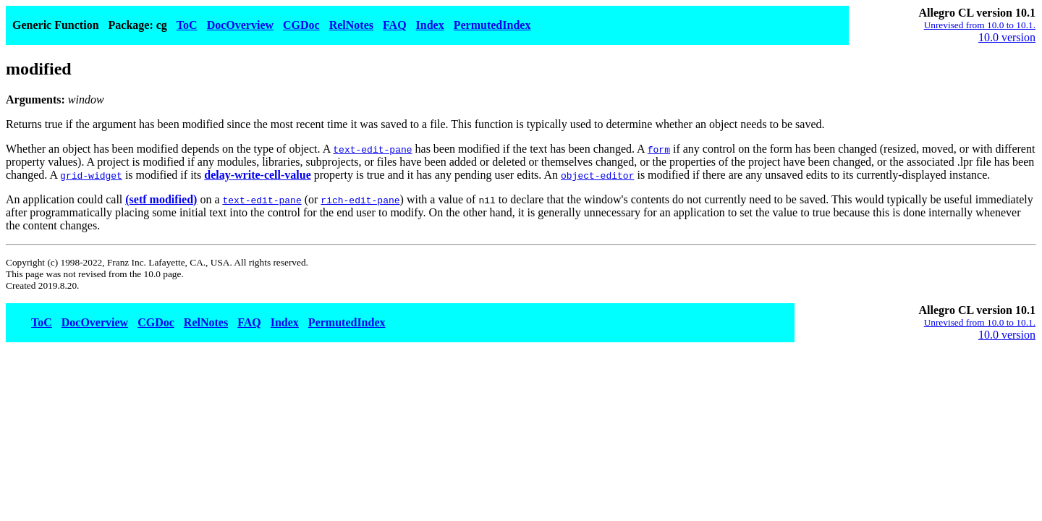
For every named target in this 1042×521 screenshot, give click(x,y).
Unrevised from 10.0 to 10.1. (979, 25)
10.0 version (1006, 37)
